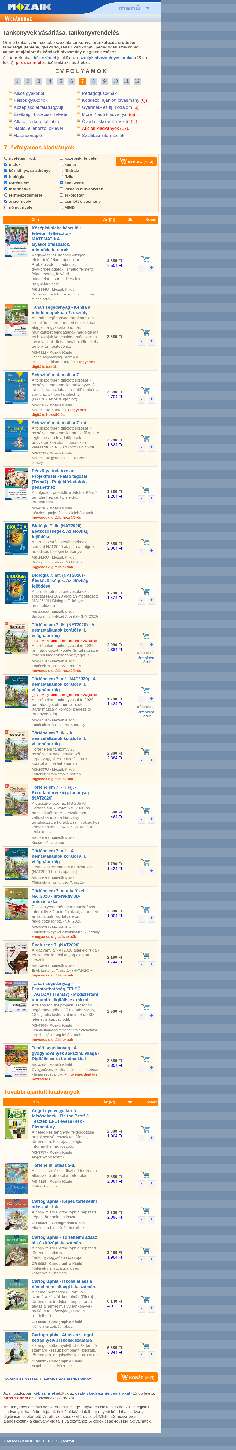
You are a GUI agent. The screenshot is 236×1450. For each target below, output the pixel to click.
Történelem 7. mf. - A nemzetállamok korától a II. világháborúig (59, 856)
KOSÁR (131, 162)
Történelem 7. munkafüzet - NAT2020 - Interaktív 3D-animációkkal (59, 896)
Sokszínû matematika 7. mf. (60, 423)
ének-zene (72, 183)
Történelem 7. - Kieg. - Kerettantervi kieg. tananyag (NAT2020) (60, 792)
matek (12, 164)
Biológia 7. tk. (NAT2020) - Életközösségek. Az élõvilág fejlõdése (60, 531)
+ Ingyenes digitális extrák (54, 937)
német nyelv (18, 207)
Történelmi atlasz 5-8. (53, 1165)
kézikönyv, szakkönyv (27, 170)
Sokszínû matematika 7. (56, 375)
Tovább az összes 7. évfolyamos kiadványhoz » (49, 1379)
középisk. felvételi (79, 158)
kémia (68, 164)
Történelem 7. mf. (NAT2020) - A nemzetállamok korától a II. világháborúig (64, 684)
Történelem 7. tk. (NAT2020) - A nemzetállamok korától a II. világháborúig (63, 630)
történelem (17, 183)
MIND (67, 207)
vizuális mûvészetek (81, 189)
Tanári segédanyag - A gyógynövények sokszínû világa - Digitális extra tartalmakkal (65, 1053)
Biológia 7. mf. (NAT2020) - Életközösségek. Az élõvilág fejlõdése (60, 581)
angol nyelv (17, 201)
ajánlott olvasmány (80, 201)
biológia (14, 177)
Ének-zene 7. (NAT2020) (56, 945)
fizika (67, 177)
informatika (17, 189)
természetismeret (23, 195)
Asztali (68, 1441)
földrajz (69, 170)
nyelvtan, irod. (20, 158)
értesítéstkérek (146, 660)
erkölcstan (72, 195)
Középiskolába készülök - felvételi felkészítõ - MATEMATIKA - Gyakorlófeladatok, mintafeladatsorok (57, 239)
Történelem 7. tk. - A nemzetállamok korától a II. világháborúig (59, 738)
